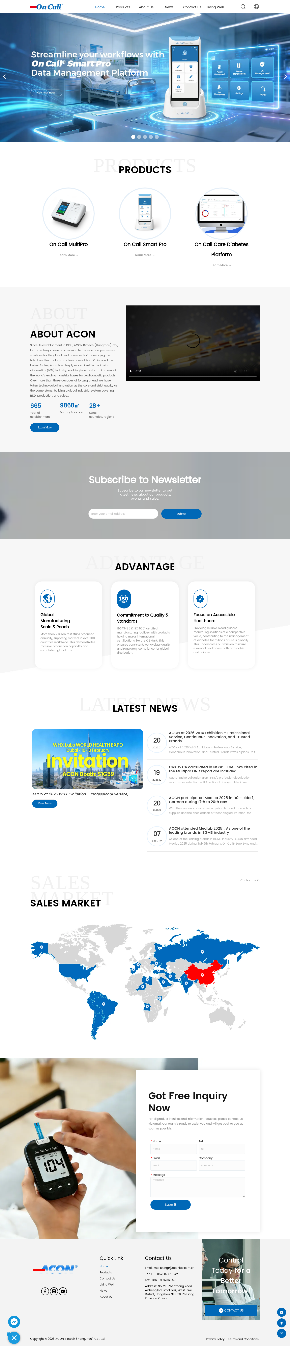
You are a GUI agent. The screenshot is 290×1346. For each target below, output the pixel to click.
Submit (181, 514)
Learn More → (69, 255)
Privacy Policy (215, 1339)
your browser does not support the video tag (193, 343)
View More (45, 803)
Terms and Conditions (243, 1339)
